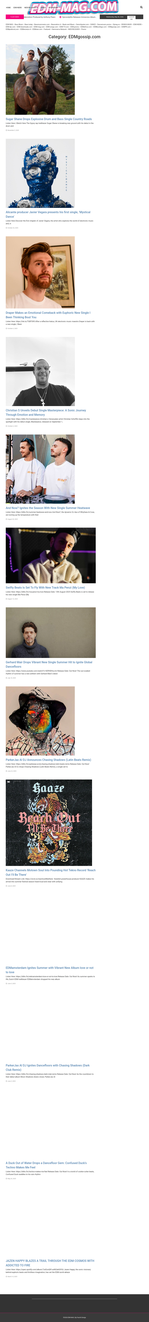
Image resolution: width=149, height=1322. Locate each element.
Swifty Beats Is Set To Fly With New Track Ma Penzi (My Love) (45, 587)
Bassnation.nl (56, 24)
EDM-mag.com (39, 27)
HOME (8, 8)
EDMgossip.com (114, 27)
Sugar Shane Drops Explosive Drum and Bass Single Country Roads (49, 119)
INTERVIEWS (53, 8)
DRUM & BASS (126, 24)
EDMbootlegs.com (100, 27)
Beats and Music (69, 24)
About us (104, 1)
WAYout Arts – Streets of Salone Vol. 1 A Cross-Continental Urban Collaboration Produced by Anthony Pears (62, 17)
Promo (83, 29)
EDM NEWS (17, 8)
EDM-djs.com (10, 27)
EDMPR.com (126, 27)
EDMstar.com (37, 29)
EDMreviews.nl (25, 29)
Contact (140, 1)
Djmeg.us (116, 24)
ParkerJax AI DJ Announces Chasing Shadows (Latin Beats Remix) (48, 760)
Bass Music (19, 24)
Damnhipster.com (82, 24)
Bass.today (29, 24)
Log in (8, 1)
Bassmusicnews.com (42, 24)
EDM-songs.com (52, 27)
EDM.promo (74, 27)
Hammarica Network (59, 29)
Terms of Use (112, 1)
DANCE (43, 8)
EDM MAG (9, 24)
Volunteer (134, 1)
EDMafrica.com (86, 27)
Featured (47, 29)
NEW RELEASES (30, 8)
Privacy (119, 1)
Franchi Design (81, 1317)
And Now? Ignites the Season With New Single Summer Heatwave (48, 508)
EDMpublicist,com (12, 29)
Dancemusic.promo (104, 24)
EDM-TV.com (64, 27)
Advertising (126, 1)
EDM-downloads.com (24, 27)
